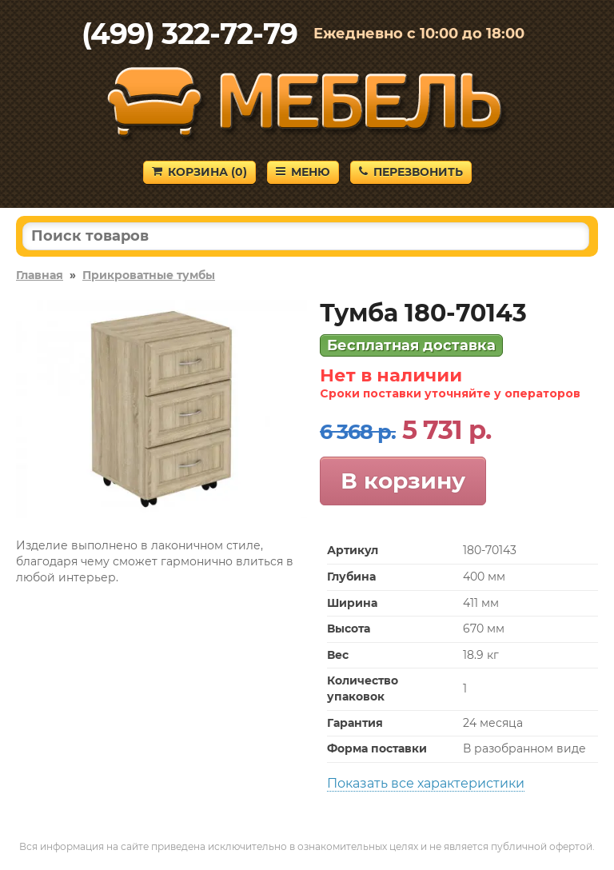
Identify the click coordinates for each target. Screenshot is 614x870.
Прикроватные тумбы (148, 275)
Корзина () (199, 172)
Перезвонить (411, 172)
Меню (303, 172)
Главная (39, 275)
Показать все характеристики (425, 783)
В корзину (403, 480)
